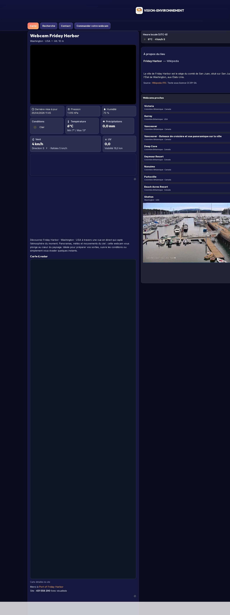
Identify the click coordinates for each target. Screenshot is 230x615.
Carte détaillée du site (40, 582)
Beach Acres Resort (156, 186)
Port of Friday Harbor (51, 586)
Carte (33, 25)
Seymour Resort (153, 156)
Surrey (148, 116)
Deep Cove (150, 146)
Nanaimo (149, 166)
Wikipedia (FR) (159, 83)
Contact (66, 25)
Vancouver (150, 126)
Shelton (148, 196)
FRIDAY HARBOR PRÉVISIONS (83, 165)
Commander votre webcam (92, 25)
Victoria (149, 106)
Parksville (150, 176)
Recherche (48, 25)
